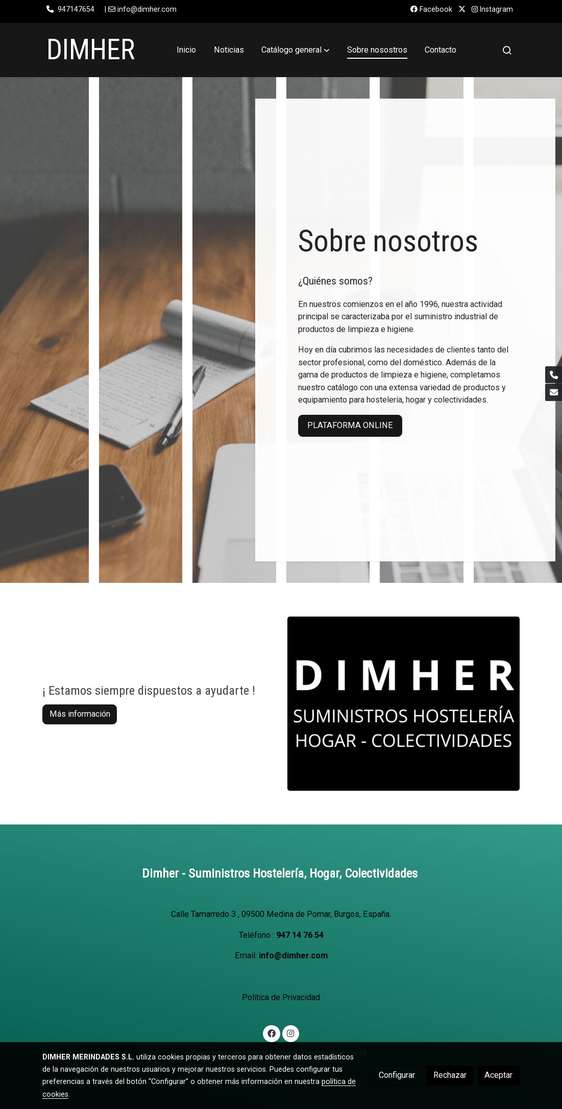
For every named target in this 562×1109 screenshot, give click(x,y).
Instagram (492, 9)
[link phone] (553, 374)
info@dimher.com (293, 955)
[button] (295, 50)
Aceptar (498, 1075)
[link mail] (553, 392)
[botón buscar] (507, 50)
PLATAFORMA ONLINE (350, 425)
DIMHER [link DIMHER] (90, 49)
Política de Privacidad (281, 997)
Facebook (431, 9)
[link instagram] (291, 1033)
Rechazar (450, 1075)
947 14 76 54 (300, 935)
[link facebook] (271, 1033)
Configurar (397, 1075)
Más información (80, 714)
